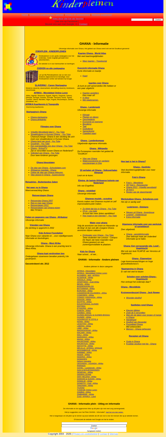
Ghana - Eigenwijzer (142, 258)
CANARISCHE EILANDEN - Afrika (92, 293)
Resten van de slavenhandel (139, 192)
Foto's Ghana (138, 177)
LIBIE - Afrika (82, 328)
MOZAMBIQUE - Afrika (87, 350)
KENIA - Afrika (83, 321)
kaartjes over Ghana (98, 83)
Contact (83, 24)
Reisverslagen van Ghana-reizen (45, 208)
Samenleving (88, 131)
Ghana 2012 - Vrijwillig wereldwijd (141, 187)
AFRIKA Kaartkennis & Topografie (42, 104)
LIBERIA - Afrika (84, 326)
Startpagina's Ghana (36, 112)
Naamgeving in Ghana (132, 269)
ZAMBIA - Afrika (84, 392)
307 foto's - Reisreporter (137, 185)
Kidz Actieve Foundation (51, 233)
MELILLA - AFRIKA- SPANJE (89, 348)
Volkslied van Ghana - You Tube (45, 153)
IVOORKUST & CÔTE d (87, 319)
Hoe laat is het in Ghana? (133, 161)
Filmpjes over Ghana (51, 126)
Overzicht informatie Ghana (91, 68)
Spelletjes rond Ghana (142, 305)
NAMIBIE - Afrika (84, 352)
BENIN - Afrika (83, 284)
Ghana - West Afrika (51, 243)
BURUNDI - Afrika (84, 291)
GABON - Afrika (84, 310)
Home (25, 14)
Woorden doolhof (134, 298)
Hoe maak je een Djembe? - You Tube (100, 216)
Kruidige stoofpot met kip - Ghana (141, 344)
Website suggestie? (102, 14)
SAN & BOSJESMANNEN (88, 370)
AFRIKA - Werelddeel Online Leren (51, 93)
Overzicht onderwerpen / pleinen (46, 14)
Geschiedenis (89, 119)
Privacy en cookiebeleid (77, 14)
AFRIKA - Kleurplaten (86, 271)
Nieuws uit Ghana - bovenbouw (140, 212)
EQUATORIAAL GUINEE (88, 304)
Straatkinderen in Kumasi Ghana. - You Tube (51, 134)
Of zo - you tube (90, 211)
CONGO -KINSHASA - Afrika (89, 297)
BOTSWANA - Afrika (86, 288)
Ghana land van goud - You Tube (45, 141)
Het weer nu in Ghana (37, 187)
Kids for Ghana (87, 251)
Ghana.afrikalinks (38, 119)
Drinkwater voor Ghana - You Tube (98, 235)
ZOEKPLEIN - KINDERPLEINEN (50, 51)
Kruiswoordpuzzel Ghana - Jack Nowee (140, 292)
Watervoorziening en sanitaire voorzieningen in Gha (96, 162)
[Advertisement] (13, 67)
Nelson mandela (84, 361)
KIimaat (86, 115)
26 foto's (130, 190)
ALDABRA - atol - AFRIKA (88, 275)
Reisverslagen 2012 (40, 205)
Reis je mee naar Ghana (42, 203)
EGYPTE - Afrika (84, 302)
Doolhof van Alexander (136, 322)
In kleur (86, 98)
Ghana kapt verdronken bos (51, 253)
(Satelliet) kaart (89, 133)
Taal (84, 126)
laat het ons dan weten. (114, 412)
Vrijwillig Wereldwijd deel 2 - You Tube (48, 132)
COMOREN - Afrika (85, 295)
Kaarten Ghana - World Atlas (92, 53)
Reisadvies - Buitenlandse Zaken (41, 182)
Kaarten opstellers (91, 93)
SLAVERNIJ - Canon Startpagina (51, 85)
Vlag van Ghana (90, 159)
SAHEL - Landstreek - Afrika (89, 368)
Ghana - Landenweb (90, 107)
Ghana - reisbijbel (86, 191)
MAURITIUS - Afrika (85, 343)
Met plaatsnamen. (91, 100)
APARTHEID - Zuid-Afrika (88, 282)
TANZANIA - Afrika (85, 385)
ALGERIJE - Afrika (85, 277)
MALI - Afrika (82, 335)
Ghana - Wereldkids (130, 287)
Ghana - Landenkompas (92, 140)
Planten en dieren (90, 117)
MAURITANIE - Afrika (86, 341)
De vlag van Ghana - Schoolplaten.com (48, 168)
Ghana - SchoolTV (39, 148)
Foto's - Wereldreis (134, 183)
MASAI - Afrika (83, 339)
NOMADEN (82, 359)
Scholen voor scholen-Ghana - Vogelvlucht (142, 278)
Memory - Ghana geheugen (138, 329)
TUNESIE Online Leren (87, 390)
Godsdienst (88, 129)
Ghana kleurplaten (46, 162)
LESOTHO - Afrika (85, 324)
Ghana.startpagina (39, 117)
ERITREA (81, 306)
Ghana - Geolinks (141, 167)
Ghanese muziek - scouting (98, 199)
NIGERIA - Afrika (84, 357)
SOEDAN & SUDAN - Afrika (89, 379)
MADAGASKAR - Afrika (87, 330)
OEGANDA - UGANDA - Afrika (90, 363)
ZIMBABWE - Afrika (85, 394)
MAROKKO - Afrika (85, 337)
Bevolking (87, 124)
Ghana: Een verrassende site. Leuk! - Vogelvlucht (142, 247)
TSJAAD (81, 388)
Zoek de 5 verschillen (135, 313)
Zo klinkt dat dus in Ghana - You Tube (99, 209)
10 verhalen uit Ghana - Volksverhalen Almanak (98, 171)
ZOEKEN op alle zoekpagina (51, 68)
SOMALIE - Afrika (84, 381)
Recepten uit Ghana (138, 336)
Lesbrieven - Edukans (137, 207)
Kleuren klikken (133, 310)
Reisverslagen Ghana (42, 195)
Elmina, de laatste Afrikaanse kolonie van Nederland (98, 181)
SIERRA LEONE (84, 374)
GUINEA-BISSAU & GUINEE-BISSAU (93, 315)
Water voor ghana (98, 223)
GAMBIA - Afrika (84, 313)
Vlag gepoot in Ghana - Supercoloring (47, 175)
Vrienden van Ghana (40, 225)
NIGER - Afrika (83, 355)
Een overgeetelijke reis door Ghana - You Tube (52, 146)
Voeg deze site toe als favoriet (66, 18)
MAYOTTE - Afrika (85, 346)
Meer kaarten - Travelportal (95, 61)
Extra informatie (133, 217)
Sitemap (113, 434)
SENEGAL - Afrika (85, 372)
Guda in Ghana (133, 341)
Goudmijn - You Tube (40, 144)
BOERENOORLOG (85, 286)
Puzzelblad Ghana (134, 324)
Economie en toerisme (93, 122)
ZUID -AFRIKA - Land (86, 396)
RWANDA (81, 366)
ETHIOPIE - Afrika (85, 308)
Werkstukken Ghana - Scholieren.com (139, 199)
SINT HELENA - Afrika (86, 377)
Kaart (85, 76)
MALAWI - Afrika (84, 332)
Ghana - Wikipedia (99, 148)
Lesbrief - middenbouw (136, 215)
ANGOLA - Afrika (84, 280)
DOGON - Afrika (84, 299)
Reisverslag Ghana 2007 (42, 201)
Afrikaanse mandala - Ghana (43, 170)
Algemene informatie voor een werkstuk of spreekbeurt (141, 225)
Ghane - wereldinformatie (137, 234)
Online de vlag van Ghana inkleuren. (47, 172)
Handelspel (131, 320)
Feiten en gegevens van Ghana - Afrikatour (46, 217)
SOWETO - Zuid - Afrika (87, 383)
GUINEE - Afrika (84, 317)
